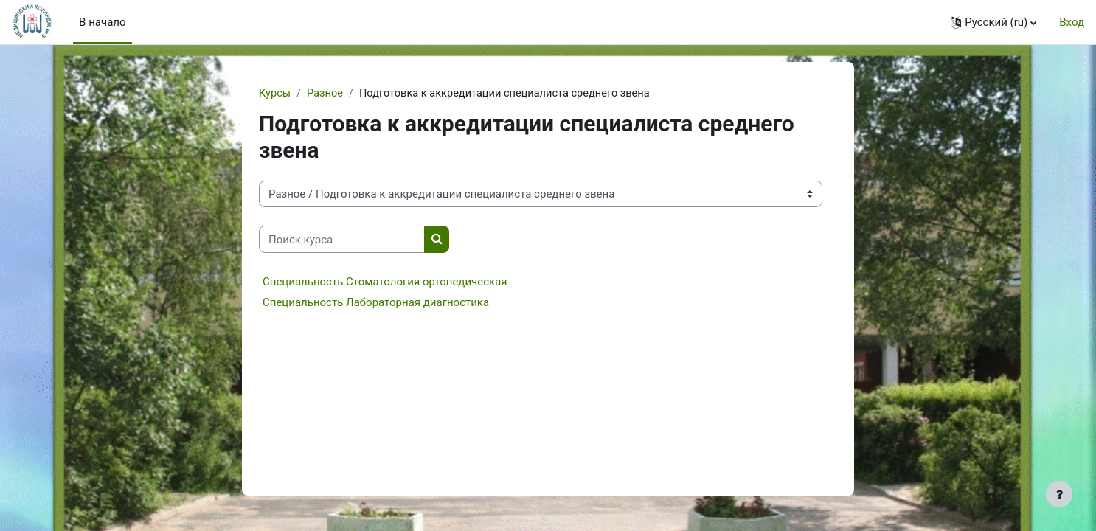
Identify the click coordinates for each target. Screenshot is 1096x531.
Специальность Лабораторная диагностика (376, 303)
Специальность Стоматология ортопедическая (385, 282)
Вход (1071, 22)
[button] (993, 22)
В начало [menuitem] (102, 22)
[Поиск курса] (342, 240)
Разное (326, 93)
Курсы (275, 93)
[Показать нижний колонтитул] (1059, 494)
